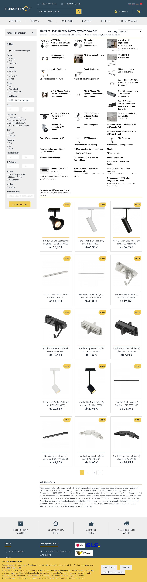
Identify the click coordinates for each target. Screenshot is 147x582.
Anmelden (123, 11)
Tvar (9, 130)
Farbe (9, 55)
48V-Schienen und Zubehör (126, 174)
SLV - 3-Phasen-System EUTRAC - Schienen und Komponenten (61, 94)
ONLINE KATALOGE (128, 21)
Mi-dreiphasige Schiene (94, 55)
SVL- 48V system (91, 124)
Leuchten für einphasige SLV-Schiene (57, 127)
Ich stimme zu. (109, 567)
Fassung (10, 140)
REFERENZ (105, 21)
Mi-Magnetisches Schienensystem (88, 149)
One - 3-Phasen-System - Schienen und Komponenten (128, 94)
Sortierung (112, 32)
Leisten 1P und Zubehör (115, 51)
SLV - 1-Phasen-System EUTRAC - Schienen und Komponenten (128, 82)
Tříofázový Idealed (115, 153)
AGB (50, 21)
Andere (10, 171)
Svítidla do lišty (123, 118)
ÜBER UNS (34, 21)
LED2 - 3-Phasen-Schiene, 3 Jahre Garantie (91, 116)
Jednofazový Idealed (82, 153)
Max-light (111, 149)
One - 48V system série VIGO (52, 138)
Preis (9, 105)
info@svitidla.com (72, 4)
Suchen (78, 11)
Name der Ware (13, 192)
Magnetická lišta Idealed (50, 157)
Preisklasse (12, 96)
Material (10, 68)
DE (137, 4)
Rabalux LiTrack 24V (59, 168)
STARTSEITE (15, 21)
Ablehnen (126, 567)
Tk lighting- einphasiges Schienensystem (91, 43)
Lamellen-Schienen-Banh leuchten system (66, 35)
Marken (10, 184)
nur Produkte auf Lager (18, 51)
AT (141, 4)
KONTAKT (87, 21)
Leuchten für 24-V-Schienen (49, 176)
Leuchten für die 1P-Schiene (127, 48)
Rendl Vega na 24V (115, 157)
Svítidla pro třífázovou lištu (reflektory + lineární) (60, 116)
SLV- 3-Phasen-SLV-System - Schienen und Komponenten (93, 94)
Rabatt (9, 83)
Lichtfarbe (11, 114)
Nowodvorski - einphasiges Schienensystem (125, 43)
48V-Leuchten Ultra (113, 183)
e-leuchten (43, 35)
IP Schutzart (12, 162)
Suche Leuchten (19, 204)
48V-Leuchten (112, 174)
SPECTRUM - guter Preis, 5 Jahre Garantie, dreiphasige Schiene (60, 43)
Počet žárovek (13, 153)
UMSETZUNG (67, 21)
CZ (129, 4)
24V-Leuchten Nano (47, 193)
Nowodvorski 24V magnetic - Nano (54, 190)
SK (133, 4)
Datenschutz (45, 555)
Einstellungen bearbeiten (113, 572)
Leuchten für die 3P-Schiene (83, 174)
